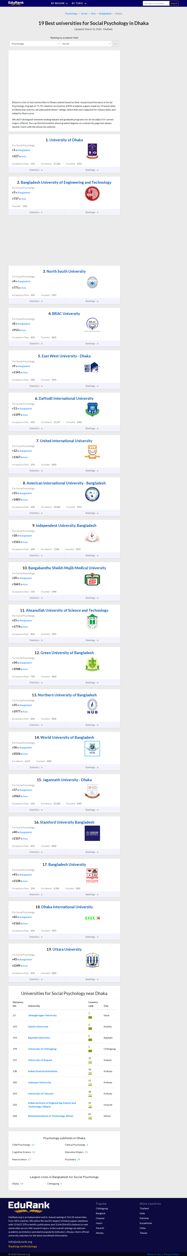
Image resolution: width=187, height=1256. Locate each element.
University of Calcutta (40, 1093)
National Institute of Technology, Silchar (50, 1115)
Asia (93, 13)
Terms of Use (154, 1254)
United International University (64, 441)
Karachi (100, 1227)
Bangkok (101, 1213)
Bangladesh (105, 13)
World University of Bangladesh (64, 737)
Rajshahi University (39, 1037)
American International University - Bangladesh (64, 483)
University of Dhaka (64, 140)
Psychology (71, 13)
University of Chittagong (42, 1048)
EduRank (108, 29)
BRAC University (64, 313)
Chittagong (102, 1208)
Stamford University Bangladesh (64, 822)
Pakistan (144, 1218)
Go (115, 43)
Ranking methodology (22, 1246)
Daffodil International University (64, 398)
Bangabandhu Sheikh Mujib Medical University (64, 568)
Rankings (92, 169)
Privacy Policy (171, 1254)
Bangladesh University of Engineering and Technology (64, 182)
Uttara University (64, 949)
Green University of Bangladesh (64, 652)
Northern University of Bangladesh (64, 695)
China (143, 1227)
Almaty (100, 1232)
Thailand (144, 1208)
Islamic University (38, 1026)
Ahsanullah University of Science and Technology (64, 610)
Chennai (100, 1218)
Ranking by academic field (64, 37)
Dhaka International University (64, 907)
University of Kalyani (40, 1059)
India (142, 1213)
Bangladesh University (64, 864)
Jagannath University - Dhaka (64, 780)
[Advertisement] (35, 76)
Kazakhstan (146, 1223)
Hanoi (99, 1223)
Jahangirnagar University (42, 1015)
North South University (64, 271)
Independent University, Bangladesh (64, 525)
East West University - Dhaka (64, 356)
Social (84, 13)
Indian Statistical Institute (42, 1071)
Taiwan (143, 1232)
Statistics (36, 169)
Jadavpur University (39, 1082)
